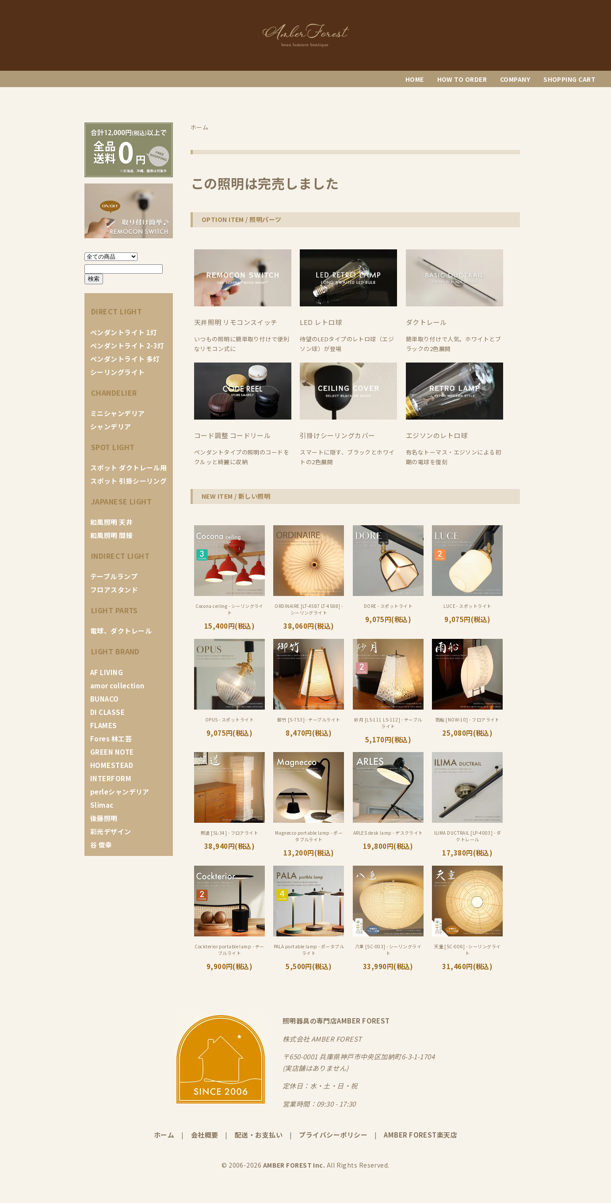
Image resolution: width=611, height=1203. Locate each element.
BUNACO (104, 698)
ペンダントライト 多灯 (125, 358)
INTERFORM (110, 778)
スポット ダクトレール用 (128, 467)
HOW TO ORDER (462, 79)
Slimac (102, 805)
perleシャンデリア (119, 791)
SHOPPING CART (569, 79)
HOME (414, 79)
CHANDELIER (114, 392)
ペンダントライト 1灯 (123, 332)
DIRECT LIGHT (116, 311)
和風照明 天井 (111, 522)
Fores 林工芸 (111, 738)
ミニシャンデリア (117, 413)
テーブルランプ (113, 576)
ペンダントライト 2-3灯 (127, 345)
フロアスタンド (114, 589)
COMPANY (515, 79)
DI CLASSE (107, 712)
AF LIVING (106, 672)
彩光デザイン (110, 831)
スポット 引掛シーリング (128, 480)
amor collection (117, 685)
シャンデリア (110, 426)
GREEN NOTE (112, 751)
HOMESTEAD (111, 765)
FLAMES (103, 725)
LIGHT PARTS (114, 610)
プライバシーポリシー (333, 1134)
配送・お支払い (259, 1134)
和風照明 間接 (111, 535)
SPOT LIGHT (113, 447)
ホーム (164, 1134)
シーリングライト (117, 372)
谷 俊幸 (101, 844)
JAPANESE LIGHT (121, 501)
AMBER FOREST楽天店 (420, 1134)
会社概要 (204, 1134)
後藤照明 (104, 818)
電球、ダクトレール (121, 630)
